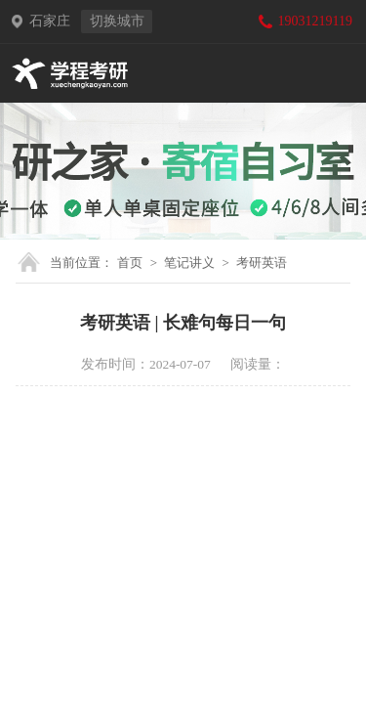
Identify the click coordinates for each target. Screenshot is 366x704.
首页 (129, 262)
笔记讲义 (189, 262)
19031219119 (315, 21)
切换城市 (117, 21)
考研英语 (261, 262)
